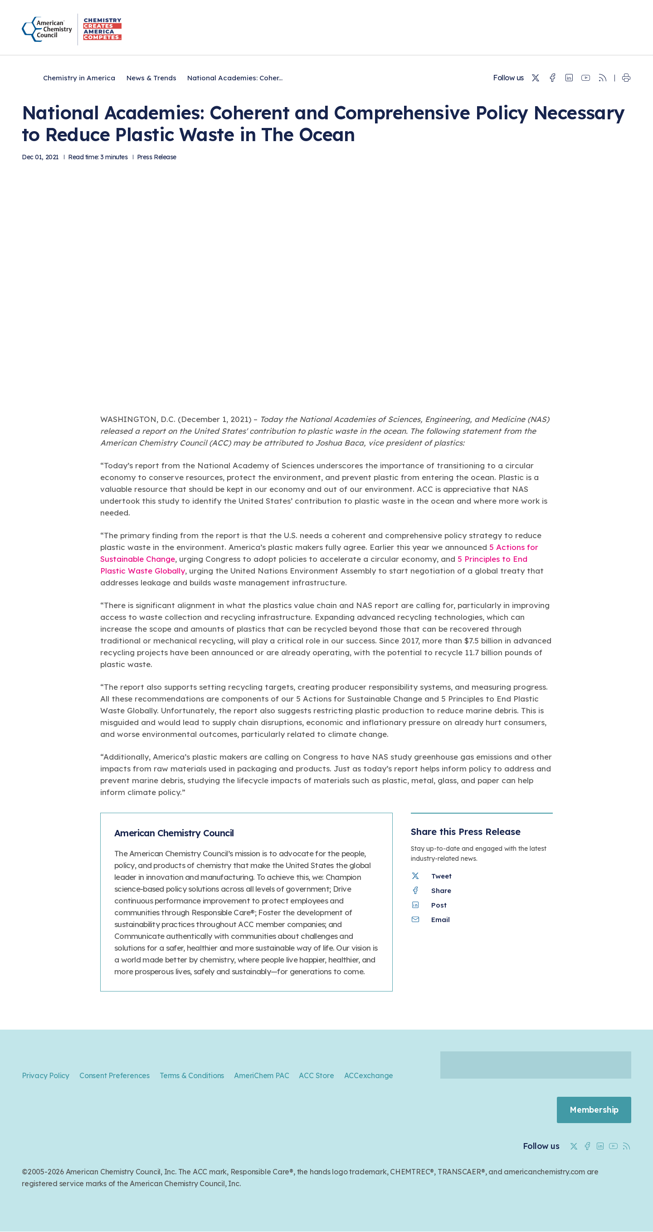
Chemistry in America (79, 78)
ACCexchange (369, 1075)
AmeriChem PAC (261, 1075)
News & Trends (151, 78)
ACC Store (316, 1075)
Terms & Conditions (192, 1075)
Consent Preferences (114, 1075)
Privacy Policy (45, 1075)
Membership (594, 1110)
